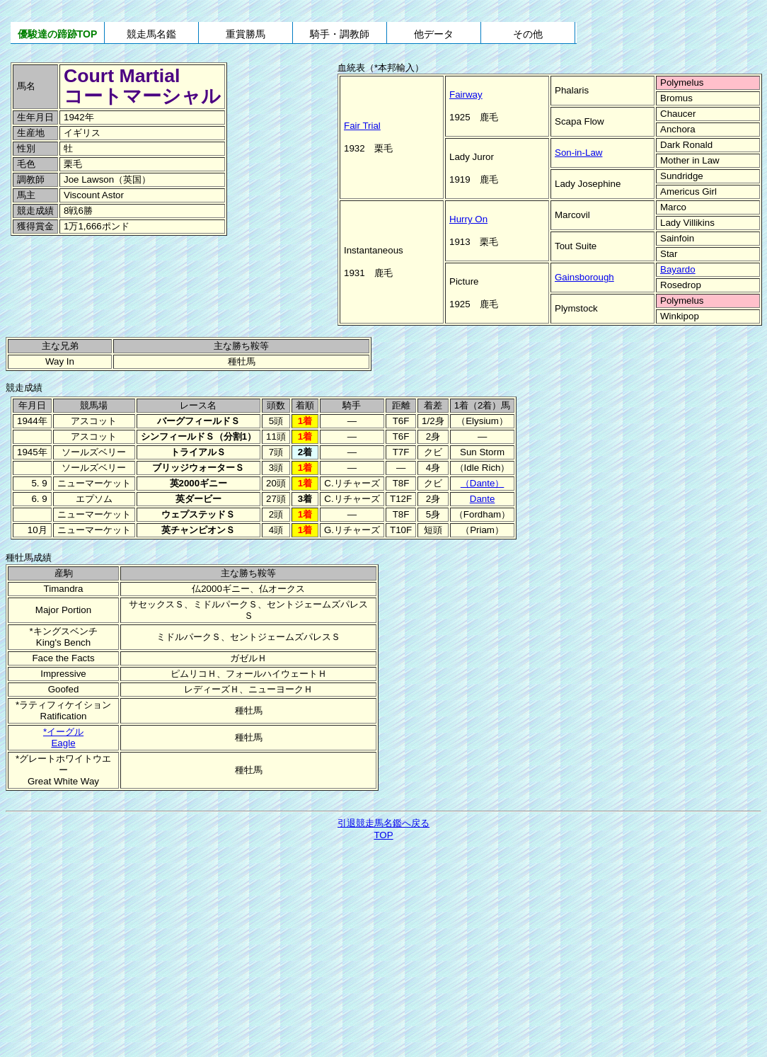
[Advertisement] (106, 268)
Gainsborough (584, 277)
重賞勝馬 (245, 34)
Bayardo (678, 269)
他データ (434, 34)
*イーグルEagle (63, 737)
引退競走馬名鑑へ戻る (383, 823)
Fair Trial (362, 125)
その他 (528, 34)
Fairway (466, 94)
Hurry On (468, 219)
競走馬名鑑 (151, 34)
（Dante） (482, 483)
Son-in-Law (578, 152)
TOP (383, 835)
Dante (482, 498)
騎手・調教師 (339, 34)
